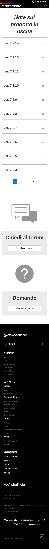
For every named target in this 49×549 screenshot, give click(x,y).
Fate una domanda (24, 308)
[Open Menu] (45, 6)
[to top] (42, 536)
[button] (24, 344)
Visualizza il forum (24, 248)
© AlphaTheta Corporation (13, 538)
